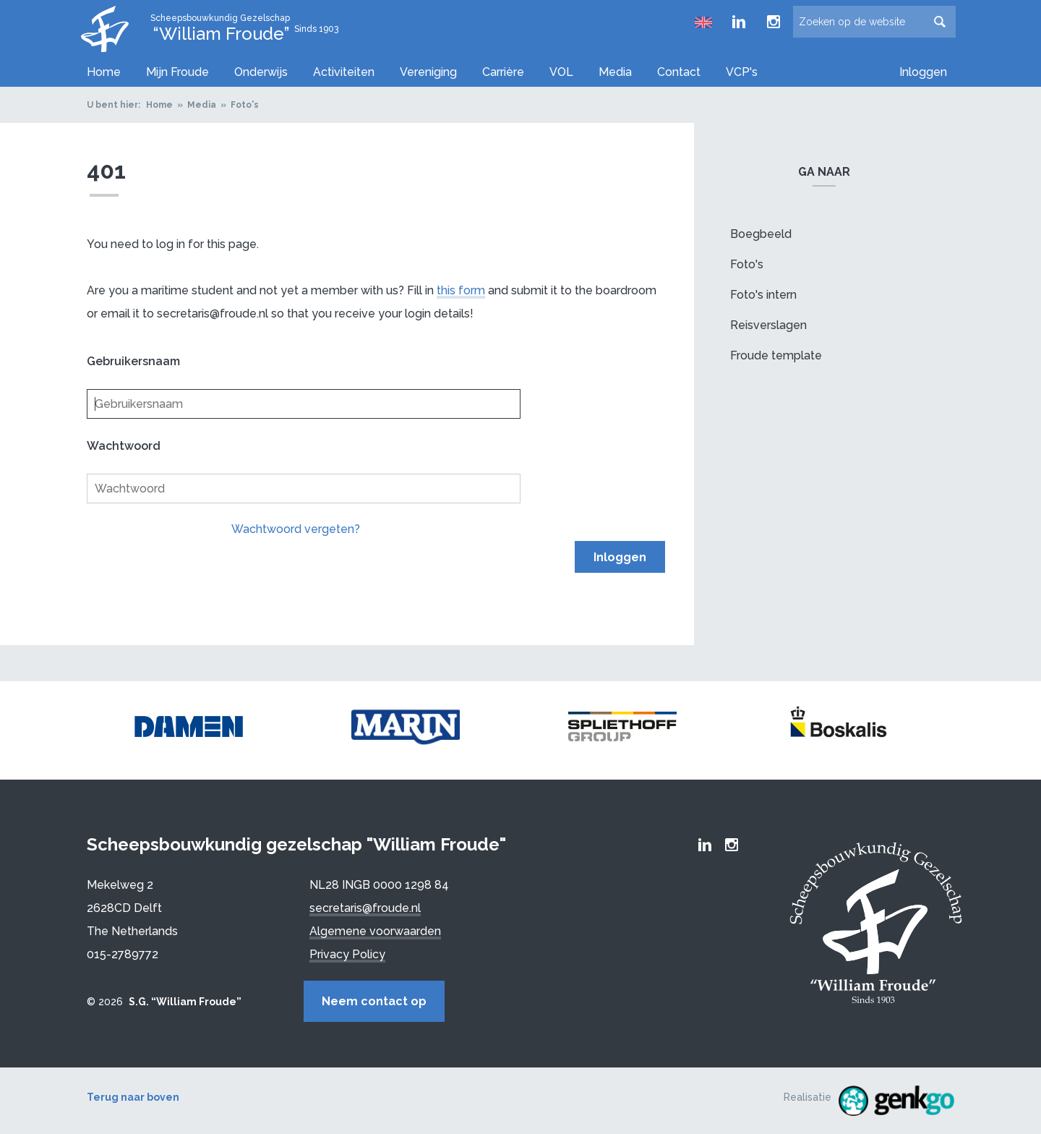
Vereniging (428, 72)
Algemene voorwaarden (375, 931)
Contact (679, 72)
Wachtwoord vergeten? (295, 529)
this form (461, 290)
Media (615, 72)
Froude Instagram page (773, 22)
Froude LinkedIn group (739, 22)
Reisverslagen (768, 325)
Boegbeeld (761, 234)
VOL (561, 72)
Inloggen (923, 72)
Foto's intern (763, 295)
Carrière (503, 72)
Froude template (776, 355)
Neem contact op (374, 1001)
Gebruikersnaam (133, 361)
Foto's (245, 105)
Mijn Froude (177, 72)
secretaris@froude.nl (365, 908)
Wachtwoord (123, 446)
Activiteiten (343, 72)
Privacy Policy (347, 954)
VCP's (742, 72)
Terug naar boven (133, 1097)
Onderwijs (261, 72)
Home (104, 72)
